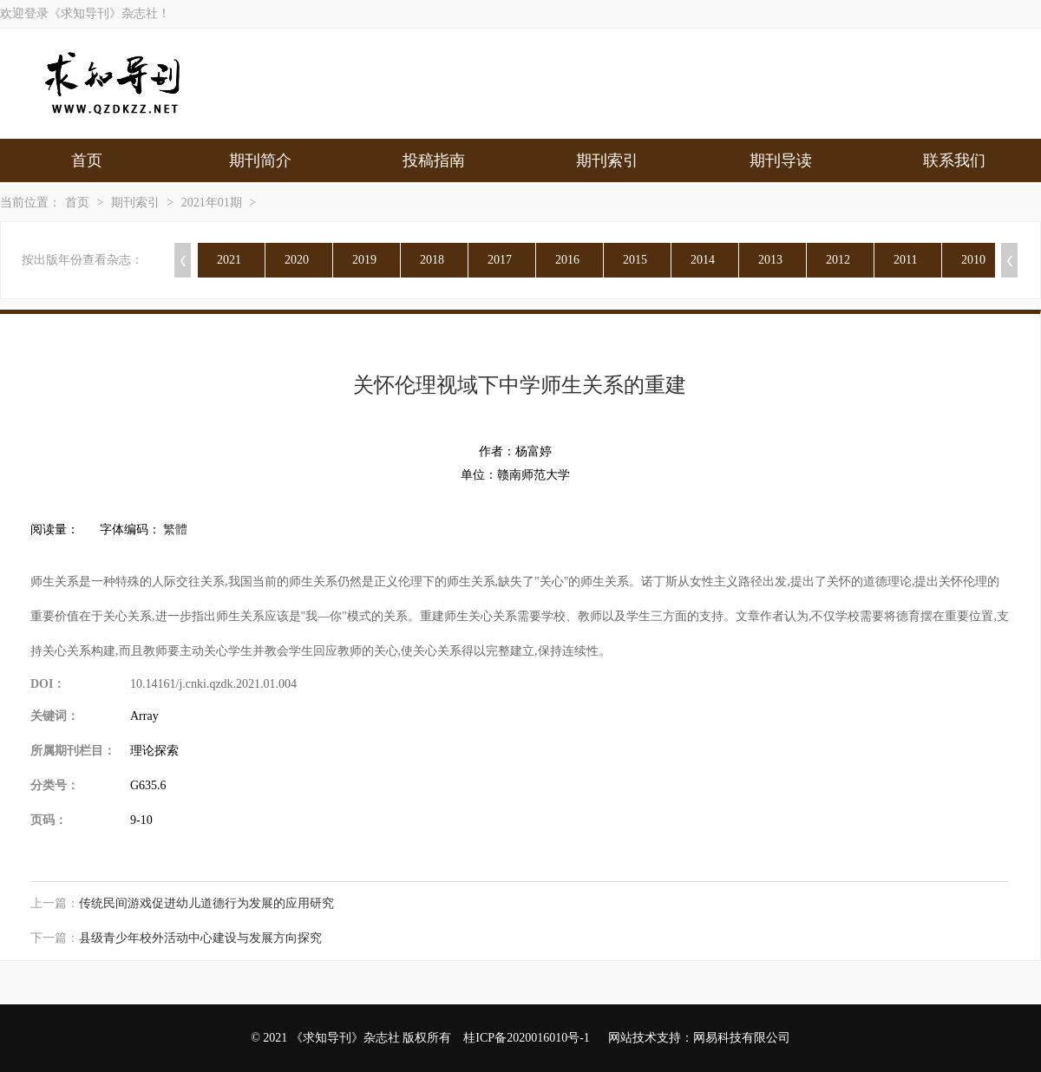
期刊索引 (607, 160)
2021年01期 (211, 202)
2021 (229, 259)
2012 (838, 259)
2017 (500, 259)
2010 (973, 259)
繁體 (175, 529)
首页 (86, 160)
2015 (635, 259)
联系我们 (954, 160)
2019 (364, 259)
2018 (432, 259)
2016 (567, 259)
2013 (770, 259)
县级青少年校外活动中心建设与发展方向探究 (200, 938)
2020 (297, 259)
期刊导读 (781, 160)
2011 (905, 259)
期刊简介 (260, 160)
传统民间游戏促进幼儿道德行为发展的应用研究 (206, 903)
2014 (703, 259)
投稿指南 (434, 160)
